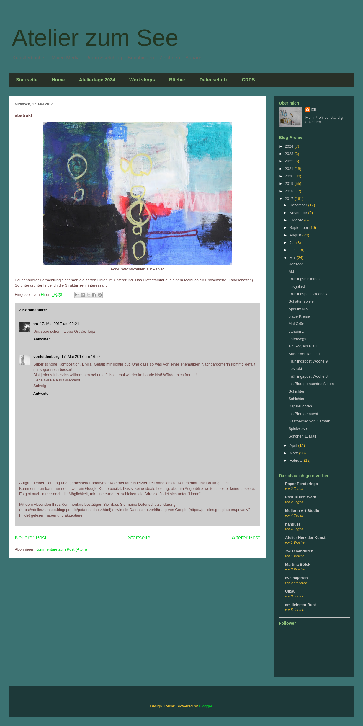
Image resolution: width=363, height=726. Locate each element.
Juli (293, 242)
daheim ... (296, 331)
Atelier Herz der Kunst (305, 537)
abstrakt (295, 368)
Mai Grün (296, 324)
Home (58, 79)
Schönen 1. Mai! (302, 436)
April (294, 445)
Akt (291, 271)
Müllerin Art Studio (302, 510)
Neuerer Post (30, 538)
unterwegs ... (299, 339)
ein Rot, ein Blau (302, 346)
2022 (290, 161)
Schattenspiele (300, 301)
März (294, 453)
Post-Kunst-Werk (300, 497)
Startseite (26, 79)
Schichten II (298, 391)
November (299, 213)
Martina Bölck (297, 564)
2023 (290, 153)
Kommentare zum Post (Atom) (61, 549)
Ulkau (290, 591)
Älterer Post (246, 538)
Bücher (177, 79)
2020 (290, 176)
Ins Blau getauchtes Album (311, 383)
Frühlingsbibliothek (304, 279)
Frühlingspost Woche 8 (308, 376)
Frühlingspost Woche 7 (308, 294)
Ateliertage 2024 (97, 79)
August (296, 235)
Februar (297, 460)
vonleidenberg (46, 356)
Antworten (42, 339)
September (299, 227)
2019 (290, 183)
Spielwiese (297, 428)
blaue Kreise (299, 316)
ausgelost (296, 286)
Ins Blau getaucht (303, 414)
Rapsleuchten (300, 406)
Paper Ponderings (301, 484)
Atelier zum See (95, 38)
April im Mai (298, 309)
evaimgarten (296, 578)
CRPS (248, 79)
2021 (290, 169)
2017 (290, 198)
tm (35, 324)
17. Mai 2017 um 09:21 (59, 324)
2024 (290, 146)
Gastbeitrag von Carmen (309, 421)
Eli (313, 109)
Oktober (297, 220)
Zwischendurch (299, 551)
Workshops (142, 79)
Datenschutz (214, 79)
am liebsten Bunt (300, 605)
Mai (293, 257)
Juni (293, 250)
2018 (290, 191)
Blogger (205, 706)
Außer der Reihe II (304, 354)
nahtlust (292, 524)
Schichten (296, 399)
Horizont (295, 264)
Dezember (299, 205)
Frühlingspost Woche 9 (308, 361)
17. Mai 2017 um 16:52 (81, 356)
